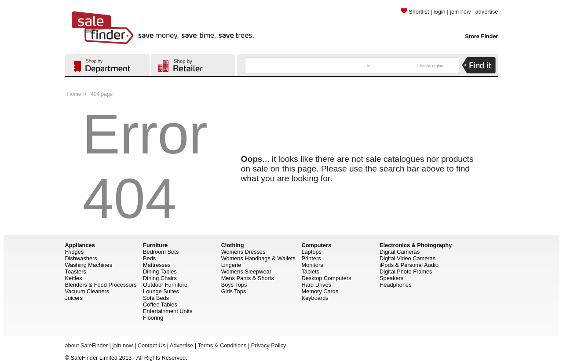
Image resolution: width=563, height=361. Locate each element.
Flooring (153, 317)
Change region (430, 66)
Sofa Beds (156, 298)
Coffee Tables (160, 304)
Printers (311, 258)
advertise (486, 11)
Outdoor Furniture (165, 284)
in (371, 66)
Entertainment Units (167, 311)
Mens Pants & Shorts (247, 278)
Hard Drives (316, 284)
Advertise (181, 345)
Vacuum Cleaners (87, 291)
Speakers (391, 278)
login (440, 11)
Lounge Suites (161, 291)
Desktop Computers (326, 278)
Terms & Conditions (221, 345)
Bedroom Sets (161, 251)
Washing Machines (89, 265)
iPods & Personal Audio (409, 265)
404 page (102, 94)
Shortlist (415, 11)
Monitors (312, 265)
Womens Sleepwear (246, 271)
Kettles (73, 278)
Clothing (232, 245)
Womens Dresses (243, 251)
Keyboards (314, 298)
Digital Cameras (400, 251)
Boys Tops (234, 284)
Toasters (75, 271)
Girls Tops (233, 291)
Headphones (396, 284)
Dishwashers (81, 258)
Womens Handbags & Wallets (258, 258)
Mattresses (157, 265)
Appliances (80, 245)
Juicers (74, 298)
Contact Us (151, 345)
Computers (316, 245)
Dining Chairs (160, 278)
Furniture (155, 245)
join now (460, 11)
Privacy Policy (268, 345)
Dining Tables (160, 271)
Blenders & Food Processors (101, 284)
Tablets (310, 271)
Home (74, 94)
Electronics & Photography (416, 245)
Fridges (74, 251)
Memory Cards (319, 291)
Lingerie (231, 265)
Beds (149, 258)
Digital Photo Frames (406, 271)
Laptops (311, 251)
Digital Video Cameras (407, 258)
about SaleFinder (86, 345)
